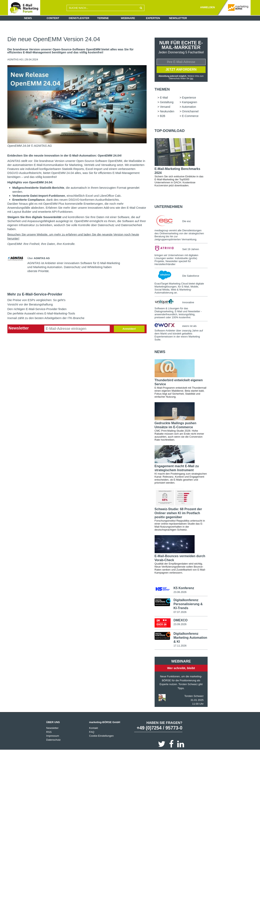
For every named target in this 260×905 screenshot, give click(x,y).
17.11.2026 (179, 646)
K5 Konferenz (183, 588)
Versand (165, 107)
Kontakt (93, 728)
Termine (103, 18)
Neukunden (167, 111)
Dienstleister (79, 18)
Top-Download (170, 131)
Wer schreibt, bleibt (181, 668)
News (28, 18)
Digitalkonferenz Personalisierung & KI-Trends (188, 604)
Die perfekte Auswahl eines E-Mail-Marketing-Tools (41, 313)
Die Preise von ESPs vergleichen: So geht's (36, 300)
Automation (189, 107)
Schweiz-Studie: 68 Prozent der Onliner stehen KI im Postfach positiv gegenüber (178, 513)
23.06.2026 (179, 592)
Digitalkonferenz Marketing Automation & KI (190, 638)
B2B (162, 116)
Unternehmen (169, 207)
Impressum (52, 736)
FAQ (91, 732)
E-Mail (164, 98)
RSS (49, 732)
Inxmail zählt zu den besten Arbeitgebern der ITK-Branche (45, 318)
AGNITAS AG (15, 59)
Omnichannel (190, 111)
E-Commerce (190, 116)
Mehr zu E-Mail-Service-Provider (34, 294)
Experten (153, 18)
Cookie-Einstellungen (101, 736)
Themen (162, 90)
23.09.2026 (179, 624)
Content (53, 18)
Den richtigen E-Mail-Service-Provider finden (37, 309)
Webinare (128, 18)
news (160, 352)
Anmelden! (129, 328)
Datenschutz (53, 740)
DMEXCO (180, 620)
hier (191, 78)
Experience (189, 98)
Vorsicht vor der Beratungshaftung (30, 304)
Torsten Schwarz (194, 696)
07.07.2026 (179, 612)
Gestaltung (167, 102)
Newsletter (178, 18)
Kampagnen (189, 102)
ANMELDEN (207, 7)
